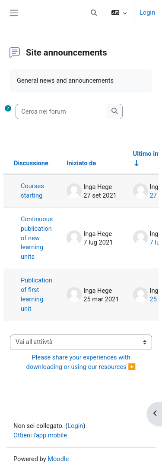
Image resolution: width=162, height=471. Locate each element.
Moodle (58, 459)
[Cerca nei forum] (61, 111)
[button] (94, 13)
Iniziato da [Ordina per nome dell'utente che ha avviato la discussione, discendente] (81, 163)
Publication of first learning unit (36, 294)
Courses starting (32, 190)
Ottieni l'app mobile (40, 435)
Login (147, 12)
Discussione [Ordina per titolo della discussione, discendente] (31, 163)
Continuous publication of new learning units (37, 238)
